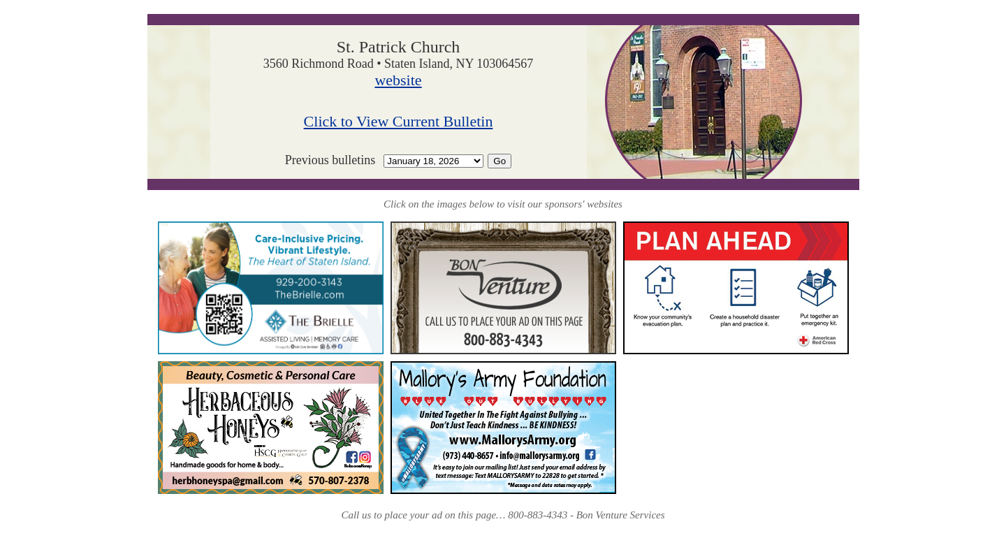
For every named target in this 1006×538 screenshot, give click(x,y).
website (397, 80)
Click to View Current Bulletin (398, 121)
